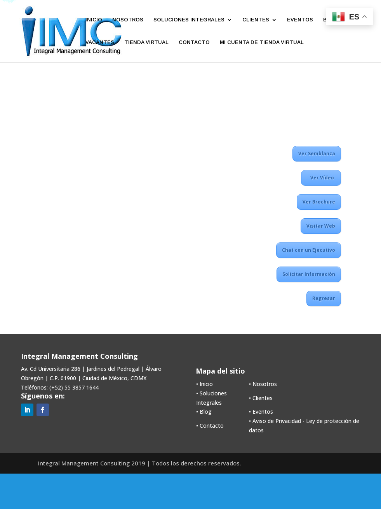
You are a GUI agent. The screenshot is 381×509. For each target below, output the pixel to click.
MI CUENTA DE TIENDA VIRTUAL (262, 42)
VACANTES (99, 42)
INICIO (93, 20)
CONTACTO (194, 42)
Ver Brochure (319, 201)
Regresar (323, 298)
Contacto (212, 425)
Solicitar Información (308, 274)
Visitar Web (320, 226)
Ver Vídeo (321, 177)
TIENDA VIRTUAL (146, 42)
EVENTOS (300, 20)
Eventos (262, 411)
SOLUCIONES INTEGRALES (188, 20)
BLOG (330, 20)
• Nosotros (263, 384)
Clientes (262, 398)
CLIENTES (255, 20)
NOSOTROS (127, 20)
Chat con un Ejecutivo (308, 250)
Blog (206, 411)
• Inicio (204, 384)
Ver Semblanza (316, 153)
